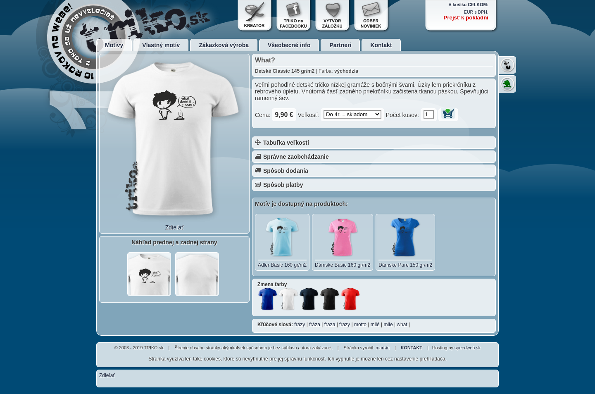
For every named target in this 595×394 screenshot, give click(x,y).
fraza (330, 324)
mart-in (383, 347)
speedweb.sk (468, 347)
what (402, 324)
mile (388, 324)
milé (375, 324)
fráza (314, 324)
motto (360, 324)
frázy (299, 324)
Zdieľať (174, 227)
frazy (344, 324)
